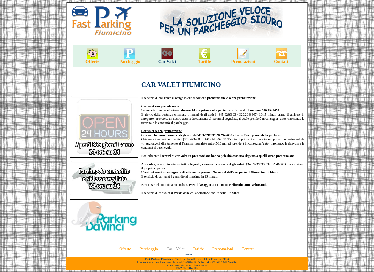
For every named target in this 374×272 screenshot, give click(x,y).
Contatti (282, 61)
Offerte (92, 61)
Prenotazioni (243, 61)
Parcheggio (129, 61)
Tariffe (204, 61)
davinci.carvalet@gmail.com (191, 264)
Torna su (187, 253)
